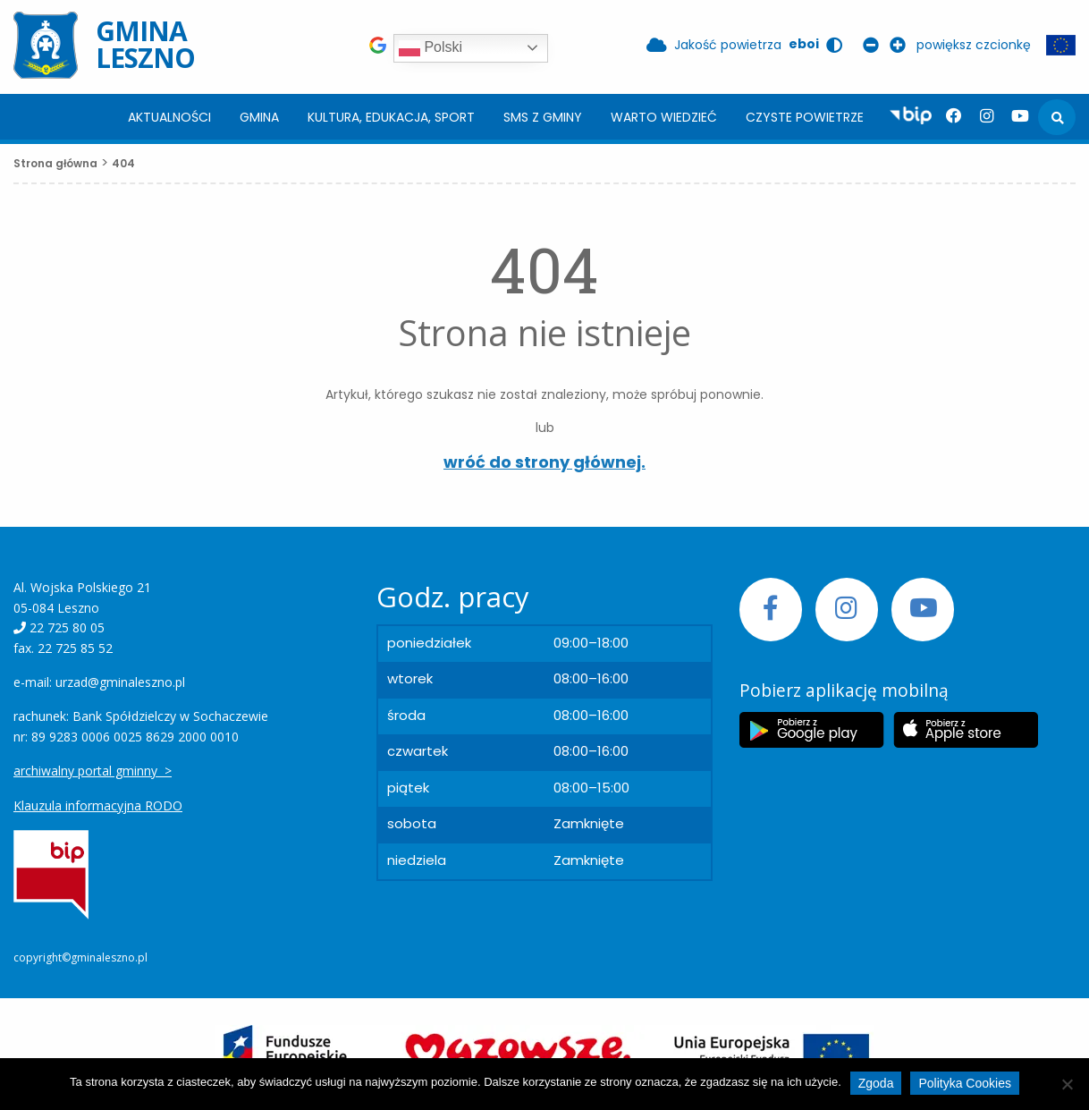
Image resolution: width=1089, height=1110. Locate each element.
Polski (430, 48)
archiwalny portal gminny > (92, 770)
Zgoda (876, 1083)
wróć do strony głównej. (544, 462)
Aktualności (169, 117)
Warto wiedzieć (664, 117)
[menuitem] (169, 117)
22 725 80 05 (67, 627)
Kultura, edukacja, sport (391, 117)
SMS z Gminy (542, 117)
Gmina (259, 117)
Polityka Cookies (964, 1083)
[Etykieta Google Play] (811, 730)
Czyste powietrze (805, 117)
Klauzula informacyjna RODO (97, 805)
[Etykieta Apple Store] (965, 730)
